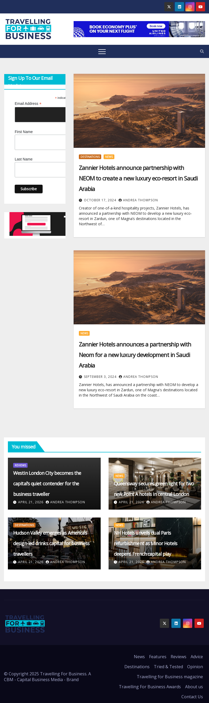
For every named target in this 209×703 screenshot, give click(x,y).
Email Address (28, 103)
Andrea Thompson (138, 200)
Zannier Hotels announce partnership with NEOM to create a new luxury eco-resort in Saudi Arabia (138, 178)
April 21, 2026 (31, 502)
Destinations (90, 157)
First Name (24, 132)
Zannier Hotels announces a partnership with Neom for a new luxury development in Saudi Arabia (135, 354)
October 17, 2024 (100, 200)
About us (194, 687)
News (109, 157)
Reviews (20, 465)
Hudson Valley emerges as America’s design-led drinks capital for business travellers (51, 543)
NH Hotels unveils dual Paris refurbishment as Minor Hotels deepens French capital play (145, 543)
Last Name (24, 159)
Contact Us (192, 697)
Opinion (195, 667)
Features (157, 657)
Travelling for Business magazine (170, 677)
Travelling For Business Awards (150, 687)
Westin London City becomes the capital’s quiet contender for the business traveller (47, 483)
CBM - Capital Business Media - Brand (41, 679)
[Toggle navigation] (102, 51)
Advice (197, 657)
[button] (202, 51)
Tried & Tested (168, 667)
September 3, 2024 (101, 376)
